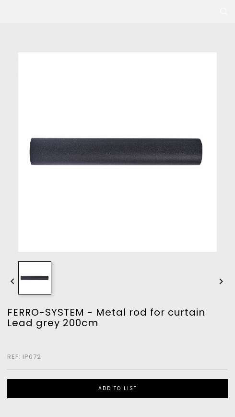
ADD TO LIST (117, 388)
